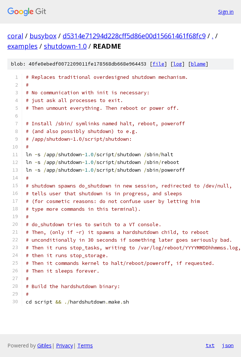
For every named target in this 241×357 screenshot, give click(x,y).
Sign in (226, 11)
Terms (85, 345)
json (228, 345)
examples (22, 46)
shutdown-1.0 (65, 46)
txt (210, 345)
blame (198, 64)
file (158, 64)
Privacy (64, 345)
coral (15, 35)
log (177, 64)
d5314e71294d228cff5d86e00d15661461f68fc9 (134, 35)
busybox (42, 35)
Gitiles (44, 345)
